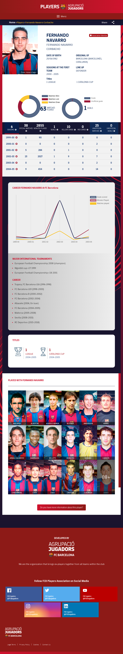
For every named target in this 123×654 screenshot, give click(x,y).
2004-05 (12, 169)
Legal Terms (11, 644)
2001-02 (11, 150)
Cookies (36, 644)
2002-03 (12, 156)
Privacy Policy (24, 644)
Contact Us (46, 644)
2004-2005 (30, 357)
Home (12, 22)
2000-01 (12, 143)
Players (20, 22)
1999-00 (12, 137)
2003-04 (12, 162)
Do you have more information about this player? (61, 507)
